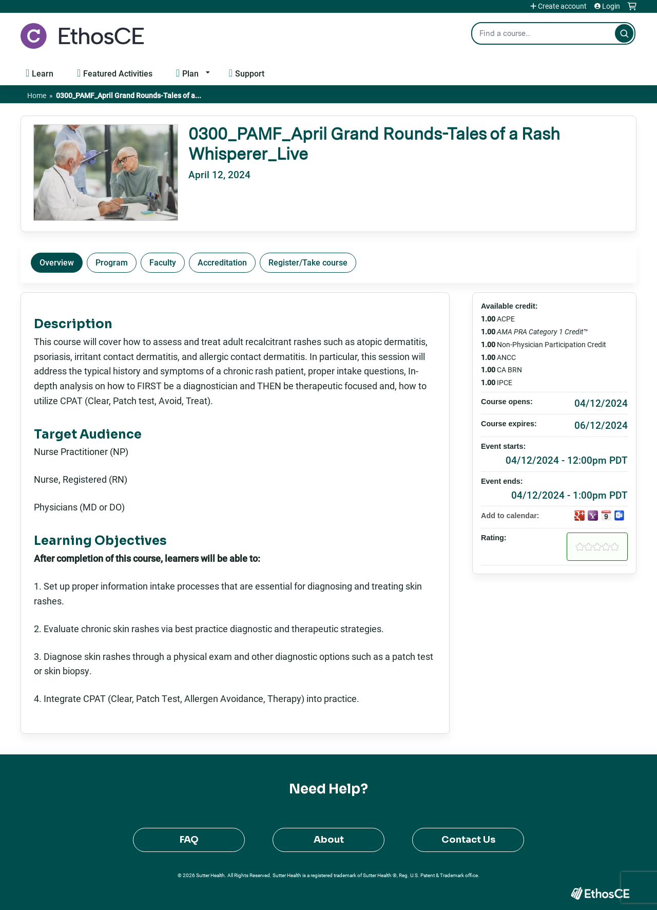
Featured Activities (117, 73)
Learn (42, 73)
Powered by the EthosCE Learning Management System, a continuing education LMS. (600, 893)
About (329, 839)
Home (36, 95)
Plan (190, 73)
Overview (57, 262)
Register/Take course (307, 262)
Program (111, 262)
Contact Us (468, 839)
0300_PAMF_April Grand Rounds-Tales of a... (128, 95)
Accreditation (222, 262)
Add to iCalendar (606, 515)
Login (611, 6)
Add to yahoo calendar (593, 515)
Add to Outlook (619, 515)
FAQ (189, 839)
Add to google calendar (579, 515)
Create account (562, 6)
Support (249, 73)
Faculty (162, 262)
